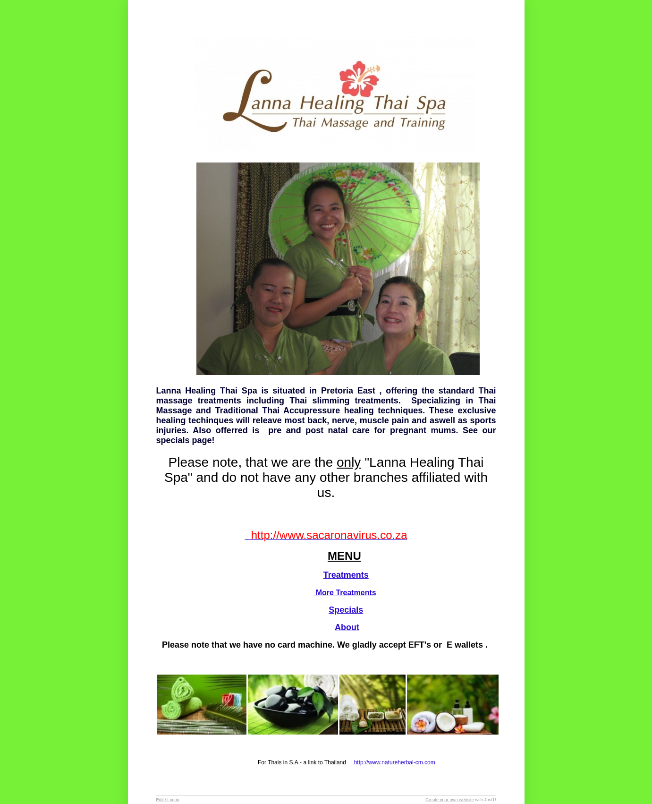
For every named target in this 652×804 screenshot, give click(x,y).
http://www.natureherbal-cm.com (394, 762)
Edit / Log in (167, 799)
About (347, 627)
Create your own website (449, 799)
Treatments (346, 575)
